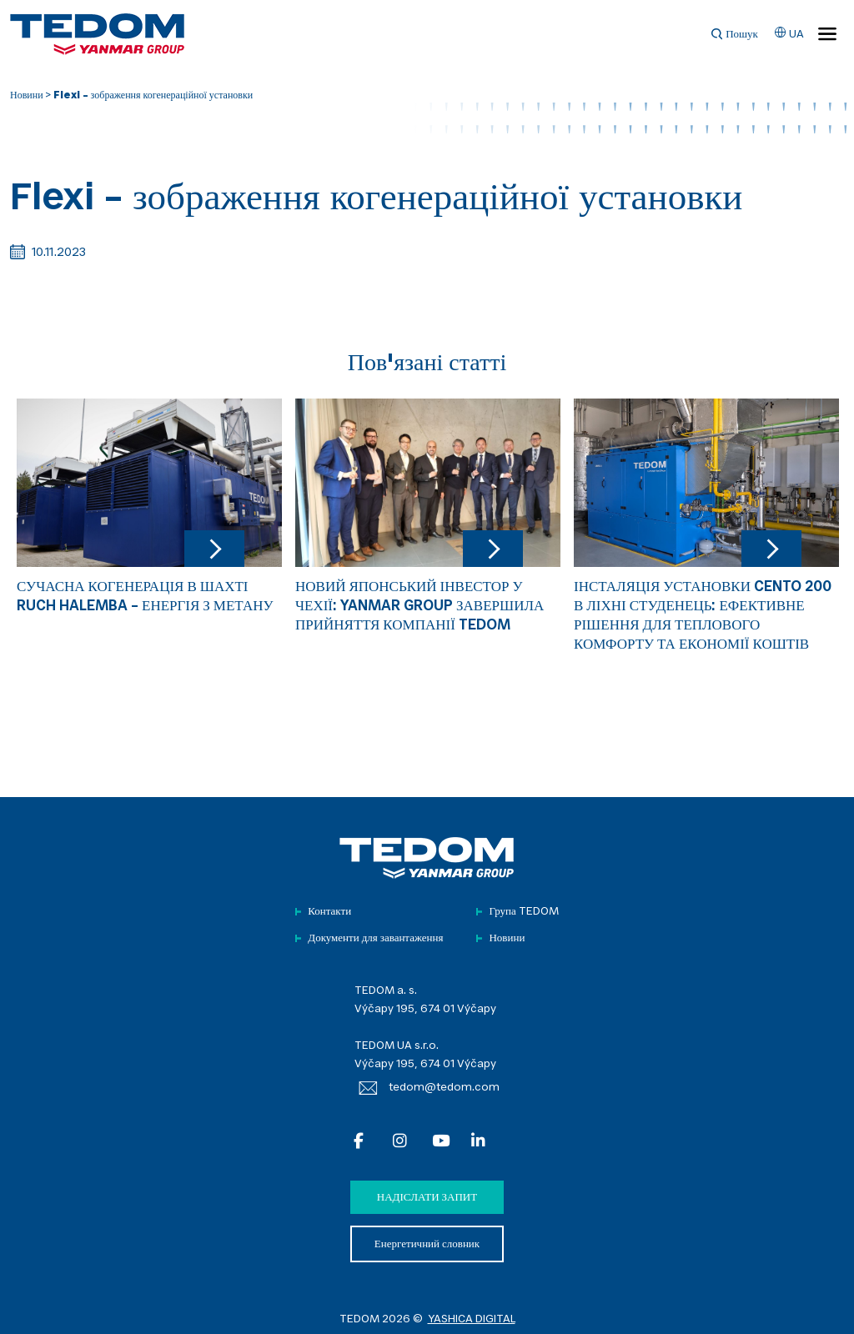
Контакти (329, 911)
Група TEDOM (523, 911)
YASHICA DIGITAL (471, 1319)
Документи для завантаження (375, 938)
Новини (26, 96)
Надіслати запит (427, 1197)
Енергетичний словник (427, 1244)
